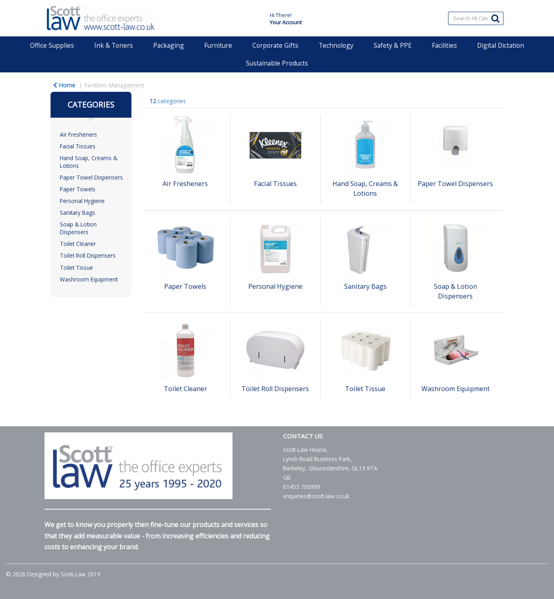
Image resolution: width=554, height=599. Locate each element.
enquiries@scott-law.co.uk (316, 496)
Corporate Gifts (275, 45)
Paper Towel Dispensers (91, 177)
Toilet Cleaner (78, 244)
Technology (336, 45)
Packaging (168, 45)
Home (64, 85)
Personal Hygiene (82, 201)
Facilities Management (114, 85)
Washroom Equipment (89, 279)
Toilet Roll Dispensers (88, 255)
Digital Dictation (500, 45)
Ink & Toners (113, 45)
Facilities (444, 45)
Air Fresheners (78, 134)
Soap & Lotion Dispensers (78, 228)
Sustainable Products (277, 63)
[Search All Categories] (475, 18)
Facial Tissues (77, 146)
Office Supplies (52, 45)
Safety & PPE (393, 45)
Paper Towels (77, 189)
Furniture (218, 45)
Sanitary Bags (77, 212)
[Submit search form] (495, 18)
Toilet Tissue (76, 267)
